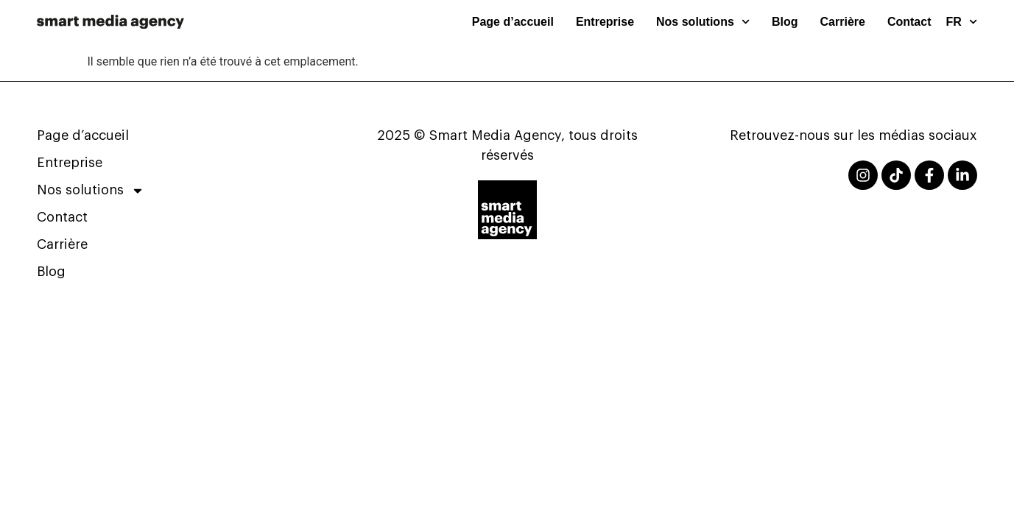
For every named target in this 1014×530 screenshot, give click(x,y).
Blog (785, 21)
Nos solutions (703, 22)
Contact (909, 21)
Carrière (842, 21)
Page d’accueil (513, 21)
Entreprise (605, 21)
